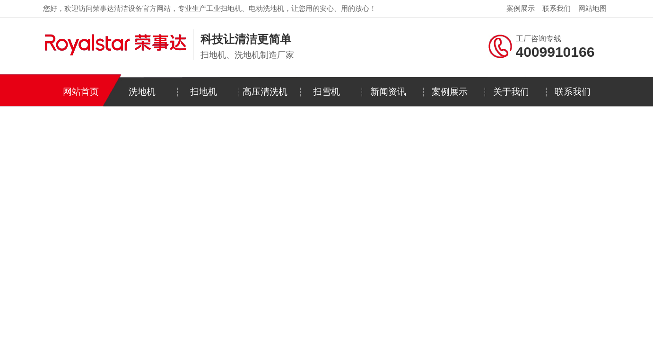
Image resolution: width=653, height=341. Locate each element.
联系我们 (556, 8)
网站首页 (81, 92)
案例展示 (520, 8)
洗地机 (142, 92)
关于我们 (511, 92)
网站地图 (592, 8)
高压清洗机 (265, 92)
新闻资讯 (388, 92)
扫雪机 (326, 92)
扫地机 (203, 92)
